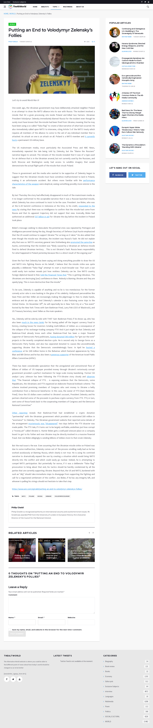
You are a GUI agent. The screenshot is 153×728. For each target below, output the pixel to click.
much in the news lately (33, 322)
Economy (108, 676)
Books (107, 671)
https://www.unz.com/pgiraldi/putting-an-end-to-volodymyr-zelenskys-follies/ (47, 489)
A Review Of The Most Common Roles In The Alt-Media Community (133, 95)
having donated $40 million (62, 336)
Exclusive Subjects (112, 686)
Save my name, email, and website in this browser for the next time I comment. (47, 630)
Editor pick (109, 681)
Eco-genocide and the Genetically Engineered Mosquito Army (131, 78)
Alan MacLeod (126, 51)
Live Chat (7, 2)
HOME (6, 14)
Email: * (41, 617)
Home (35, 7)
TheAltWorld (17, 7)
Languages (109, 696)
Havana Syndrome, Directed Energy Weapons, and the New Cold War (133, 45)
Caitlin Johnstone (128, 66)
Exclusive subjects (19, 2)
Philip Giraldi (13, 41)
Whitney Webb (126, 37)
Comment (12, 595)
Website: (71, 617)
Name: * (11, 617)
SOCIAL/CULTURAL (112, 716)
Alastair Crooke (128, 135)
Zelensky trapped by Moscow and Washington (52, 555)
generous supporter (60, 354)
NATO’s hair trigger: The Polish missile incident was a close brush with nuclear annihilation (81, 554)
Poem (107, 706)
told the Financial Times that (53, 274)
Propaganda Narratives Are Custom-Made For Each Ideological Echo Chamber (133, 60)
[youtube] (148, 2)
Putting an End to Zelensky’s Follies (22, 556)
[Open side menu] (5, 6)
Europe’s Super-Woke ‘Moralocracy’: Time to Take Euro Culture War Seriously (133, 129)
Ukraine (48, 496)
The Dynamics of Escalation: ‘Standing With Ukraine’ (133, 146)
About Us (80, 7)
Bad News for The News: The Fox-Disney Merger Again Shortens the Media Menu (132, 113)
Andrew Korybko (128, 101)
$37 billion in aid (42, 216)
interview (108, 691)
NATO (23, 496)
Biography (109, 661)
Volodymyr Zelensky (62, 496)
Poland (31, 496)
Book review (110, 666)
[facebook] (142, 2)
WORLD (13, 14)
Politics (108, 711)
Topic (55, 7)
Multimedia (109, 701)
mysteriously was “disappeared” (43, 423)
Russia (40, 496)
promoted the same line (81, 242)
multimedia (67, 7)
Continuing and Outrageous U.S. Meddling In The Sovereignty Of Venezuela (133, 31)
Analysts (45, 7)
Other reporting (19, 412)
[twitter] (145, 2)
